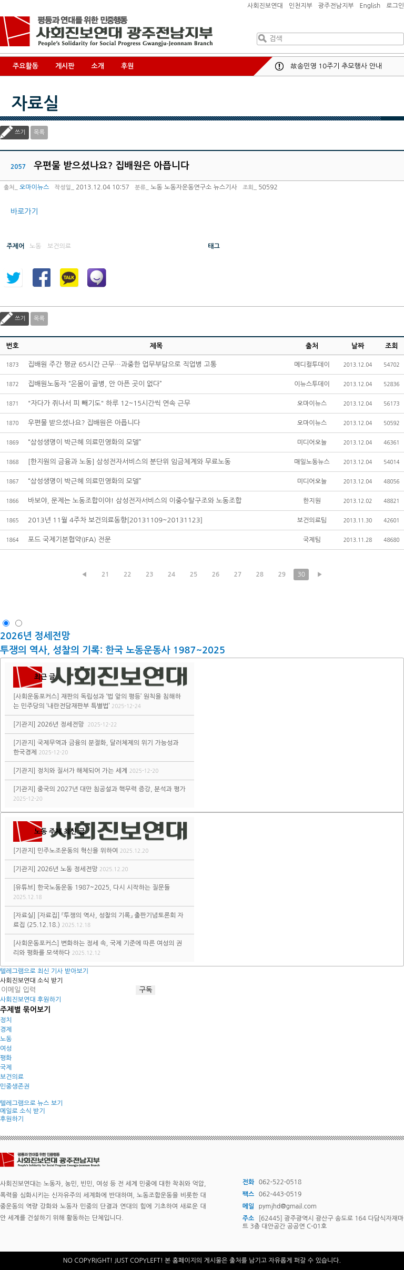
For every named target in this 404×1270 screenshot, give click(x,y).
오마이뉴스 (34, 187)
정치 (6, 1020)
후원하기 (12, 1119)
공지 (279, 66)
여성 (6, 1048)
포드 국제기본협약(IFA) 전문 (69, 539)
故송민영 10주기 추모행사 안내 (336, 66)
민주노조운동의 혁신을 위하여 (77, 851)
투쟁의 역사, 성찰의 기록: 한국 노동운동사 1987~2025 (112, 650)
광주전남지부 (336, 6)
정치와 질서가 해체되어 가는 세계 (82, 771)
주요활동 (25, 66)
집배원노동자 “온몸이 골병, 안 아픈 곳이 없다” (95, 383)
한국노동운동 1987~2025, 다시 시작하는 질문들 (103, 887)
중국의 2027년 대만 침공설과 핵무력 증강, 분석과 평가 (111, 789)
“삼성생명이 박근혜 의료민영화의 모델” (85, 442)
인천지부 (300, 6)
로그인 (395, 6)
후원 (127, 66)
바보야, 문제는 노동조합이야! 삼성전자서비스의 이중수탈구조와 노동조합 (134, 500)
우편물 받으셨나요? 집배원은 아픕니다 (84, 422)
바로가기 (24, 211)
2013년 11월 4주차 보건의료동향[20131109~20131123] (115, 520)
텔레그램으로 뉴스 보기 (31, 1103)
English (370, 6)
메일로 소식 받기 (22, 1111)
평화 (6, 1058)
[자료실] (24, 915)
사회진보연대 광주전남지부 (106, 31)
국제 (6, 1067)
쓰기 (20, 132)
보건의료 (12, 1077)
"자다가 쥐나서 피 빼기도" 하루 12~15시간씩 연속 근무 (109, 403)
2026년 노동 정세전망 (67, 869)
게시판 (65, 66)
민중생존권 (14, 1086)
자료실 (35, 103)
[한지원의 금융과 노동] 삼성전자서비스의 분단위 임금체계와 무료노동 (129, 461)
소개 (98, 66)
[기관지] (24, 724)
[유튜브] (24, 887)
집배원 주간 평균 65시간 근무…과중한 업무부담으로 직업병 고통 (122, 364)
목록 (39, 132)
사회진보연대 (265, 6)
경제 (6, 1029)
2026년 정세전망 (36, 636)
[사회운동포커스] (36, 696)
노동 (6, 1039)
